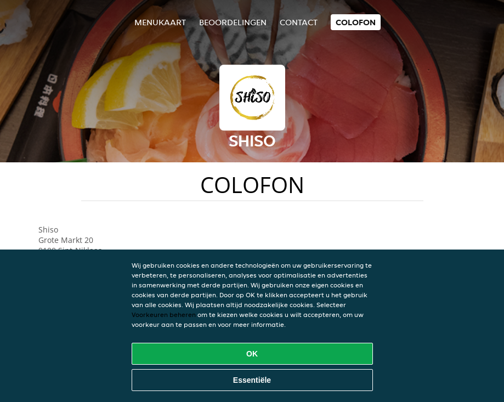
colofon (356, 22)
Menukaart (160, 22)
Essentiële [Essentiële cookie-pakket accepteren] (252, 380)
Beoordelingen (233, 22)
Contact (299, 22)
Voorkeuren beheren (164, 314)
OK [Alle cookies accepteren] (252, 353)
